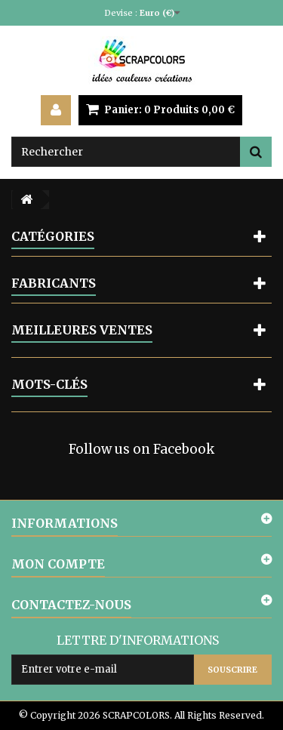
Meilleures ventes (81, 329)
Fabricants (53, 283)
